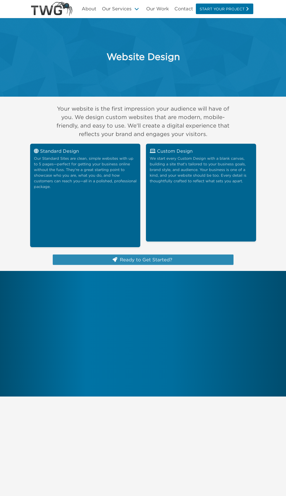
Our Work (157, 8)
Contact (183, 8)
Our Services (117, 8)
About (89, 8)
